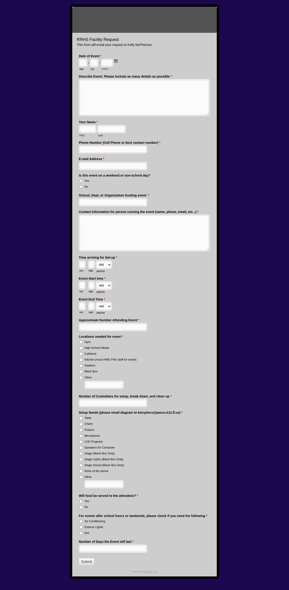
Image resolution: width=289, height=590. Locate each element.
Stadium (89, 365)
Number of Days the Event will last (106, 542)
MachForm (151, 571)
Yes (86, 180)
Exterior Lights (93, 527)
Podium (89, 430)
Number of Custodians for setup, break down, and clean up (125, 396)
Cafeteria (90, 353)
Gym (87, 342)
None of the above (96, 471)
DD (92, 69)
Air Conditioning (94, 521)
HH (81, 270)
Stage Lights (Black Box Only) (104, 459)
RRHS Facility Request (144, 20)
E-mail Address (91, 159)
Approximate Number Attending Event (109, 320)
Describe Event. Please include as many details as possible (125, 77)
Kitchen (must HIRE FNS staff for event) (110, 359)
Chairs (88, 423)
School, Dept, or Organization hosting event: (114, 196)
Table (87, 418)
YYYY (105, 69)
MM (81, 69)
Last (100, 135)
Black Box (91, 371)
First (81, 135)
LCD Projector (93, 441)
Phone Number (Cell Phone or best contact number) (119, 143)
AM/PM (100, 271)
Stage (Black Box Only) (99, 453)
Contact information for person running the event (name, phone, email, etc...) (139, 212)
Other (88, 377)
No (86, 186)
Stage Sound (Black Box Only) (104, 465)
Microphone (92, 435)
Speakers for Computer (99, 447)
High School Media (96, 347)
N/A (86, 533)
